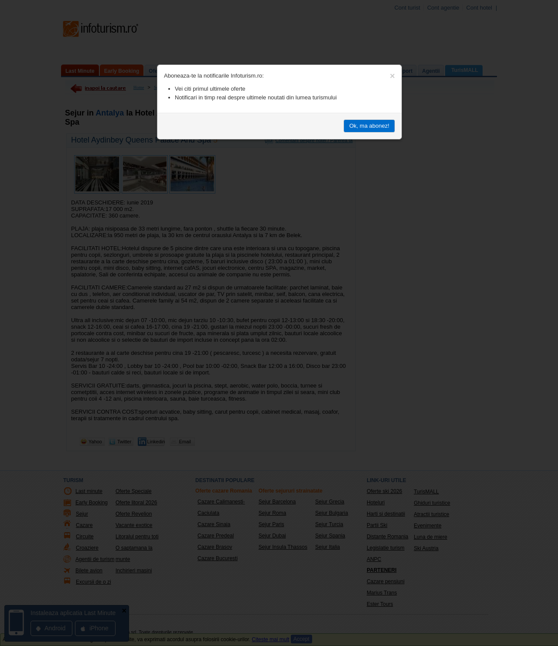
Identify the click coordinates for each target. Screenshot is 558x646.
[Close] (392, 75)
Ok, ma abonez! (369, 125)
